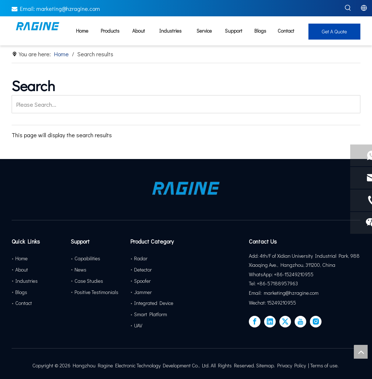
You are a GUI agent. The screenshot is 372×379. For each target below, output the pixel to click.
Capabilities (87, 258)
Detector (143, 269)
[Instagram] (316, 321)
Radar (140, 258)
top (361, 352)
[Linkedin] (270, 321)
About (21, 269)
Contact (23, 302)
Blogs (21, 292)
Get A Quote (334, 31)
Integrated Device (153, 302)
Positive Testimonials (96, 292)
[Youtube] (300, 321)
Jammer (143, 292)
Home (21, 258)
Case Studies (88, 280)
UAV (138, 325)
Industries (26, 280)
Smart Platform (150, 314)
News (80, 269)
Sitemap (265, 365)
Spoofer (142, 280)
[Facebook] (254, 321)
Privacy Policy (291, 365)
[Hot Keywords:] (348, 8)
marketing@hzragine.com (68, 8)
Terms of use (323, 365)
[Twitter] (285, 321)
